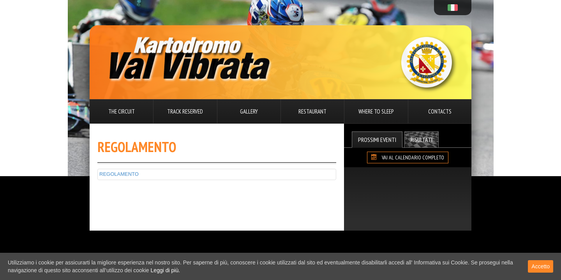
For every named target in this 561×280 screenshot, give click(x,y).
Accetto (540, 266)
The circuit (121, 111)
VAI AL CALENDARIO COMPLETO (407, 157)
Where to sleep (375, 111)
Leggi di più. (165, 270)
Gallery (249, 111)
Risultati (421, 140)
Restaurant (312, 111)
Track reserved (185, 111)
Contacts (440, 111)
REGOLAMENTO (119, 174)
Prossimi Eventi (377, 140)
